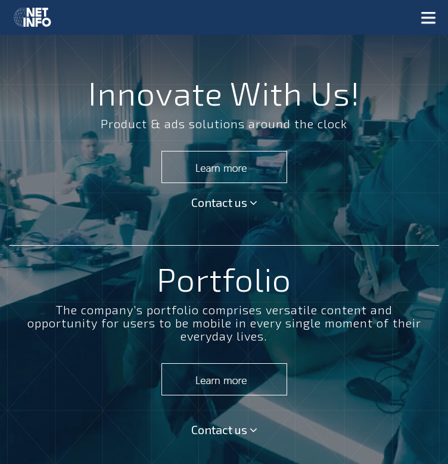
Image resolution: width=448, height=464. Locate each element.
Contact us (224, 202)
